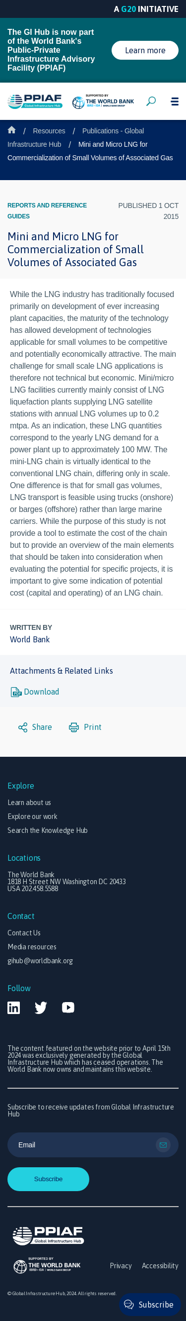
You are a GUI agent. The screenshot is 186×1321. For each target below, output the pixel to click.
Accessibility (160, 1266)
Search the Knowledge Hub (47, 830)
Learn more (145, 50)
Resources (49, 131)
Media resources (32, 947)
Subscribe (156, 1304)
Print (85, 727)
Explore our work (32, 816)
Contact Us (24, 933)
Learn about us (29, 803)
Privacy (121, 1266)
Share (35, 727)
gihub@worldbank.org (40, 961)
